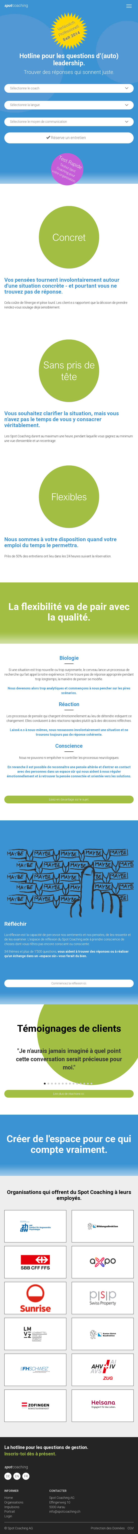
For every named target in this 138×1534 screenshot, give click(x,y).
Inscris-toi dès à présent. (30, 1453)
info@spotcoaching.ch (64, 1511)
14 (91, 1084)
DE (8, 1476)
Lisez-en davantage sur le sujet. (69, 799)
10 (77, 1084)
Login (8, 1516)
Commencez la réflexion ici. (69, 983)
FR (26, 1476)
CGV (131, 1528)
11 (81, 1084)
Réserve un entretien (66, 137)
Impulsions (11, 1507)
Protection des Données (108, 1528)
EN (17, 1476)
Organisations (13, 1502)
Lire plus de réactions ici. (69, 1093)
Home (8, 1498)
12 (84, 1084)
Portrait (9, 1511)
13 (88, 1084)
